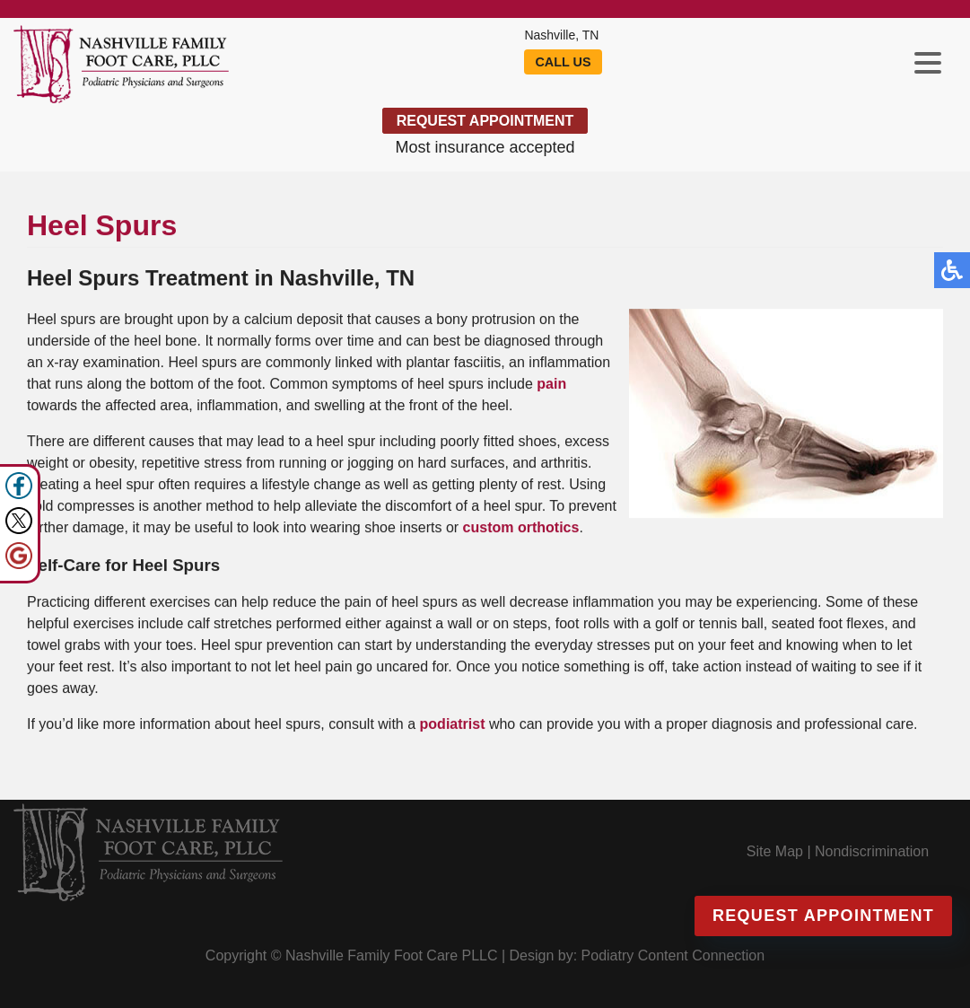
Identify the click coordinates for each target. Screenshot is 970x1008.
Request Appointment (484, 120)
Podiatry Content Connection (667, 955)
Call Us (563, 61)
